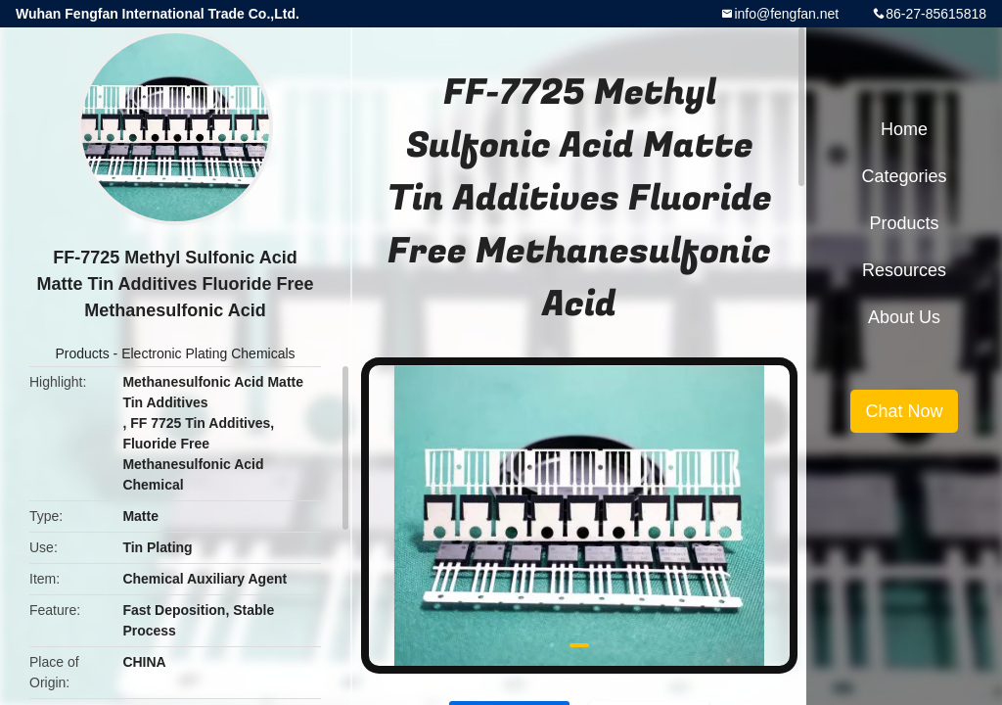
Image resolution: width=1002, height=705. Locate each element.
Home (904, 129)
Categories (903, 176)
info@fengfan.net (786, 14)
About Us (904, 317)
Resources (904, 270)
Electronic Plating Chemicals (208, 353)
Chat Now (903, 411)
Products (82, 353)
